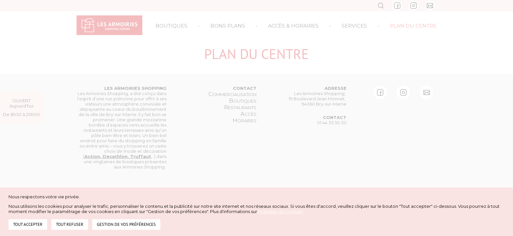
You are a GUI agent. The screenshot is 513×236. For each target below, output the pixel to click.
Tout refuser (69, 224)
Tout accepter (28, 224)
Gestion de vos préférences (126, 224)
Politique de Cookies (280, 211)
